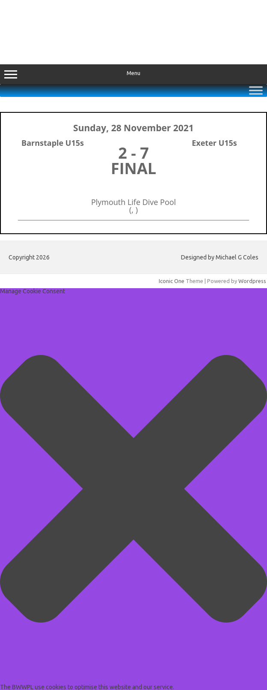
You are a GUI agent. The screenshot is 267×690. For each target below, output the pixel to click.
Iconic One (171, 281)
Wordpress (252, 281)
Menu (133, 74)
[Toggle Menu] (256, 90)
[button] (133, 489)
